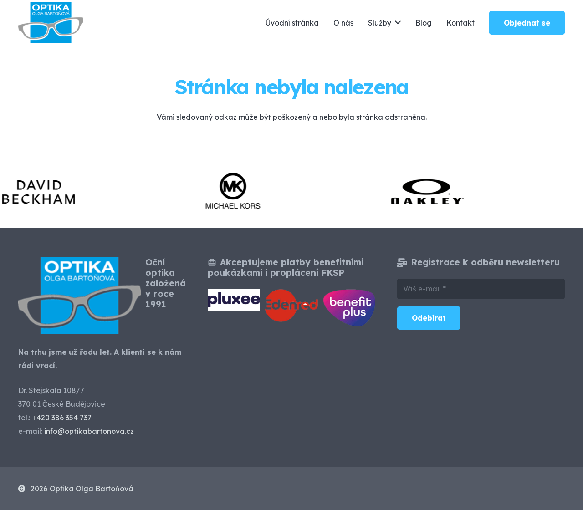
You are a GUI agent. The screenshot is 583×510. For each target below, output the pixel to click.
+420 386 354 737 (62, 417)
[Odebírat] (428, 318)
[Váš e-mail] (481, 289)
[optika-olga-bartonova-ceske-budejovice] (50, 22)
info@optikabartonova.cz (89, 431)
